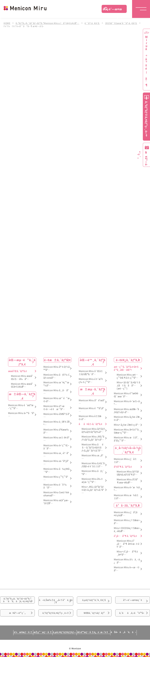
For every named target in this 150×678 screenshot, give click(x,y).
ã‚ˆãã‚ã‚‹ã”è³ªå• (132, 629)
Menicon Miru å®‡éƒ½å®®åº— (56, 368)
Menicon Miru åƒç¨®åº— (93, 473)
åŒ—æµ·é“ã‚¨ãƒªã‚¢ (22, 362)
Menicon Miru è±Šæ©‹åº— (90, 418)
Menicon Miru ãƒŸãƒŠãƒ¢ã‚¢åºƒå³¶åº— (128, 473)
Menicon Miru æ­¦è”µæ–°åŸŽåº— (56, 502)
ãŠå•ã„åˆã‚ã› (132, 655)
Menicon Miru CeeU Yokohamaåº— (56, 494)
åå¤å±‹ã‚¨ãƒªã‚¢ (90, 424)
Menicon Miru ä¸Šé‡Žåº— (56, 423)
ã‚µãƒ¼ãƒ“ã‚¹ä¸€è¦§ (94, 602)
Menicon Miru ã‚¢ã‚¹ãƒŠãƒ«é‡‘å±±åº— (93, 465)
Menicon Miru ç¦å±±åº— (125, 461)
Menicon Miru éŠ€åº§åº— (56, 416)
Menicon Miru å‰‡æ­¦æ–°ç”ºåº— (92, 480)
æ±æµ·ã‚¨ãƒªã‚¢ (92, 391)
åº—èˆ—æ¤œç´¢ (112, 10)
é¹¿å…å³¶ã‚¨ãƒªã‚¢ (125, 536)
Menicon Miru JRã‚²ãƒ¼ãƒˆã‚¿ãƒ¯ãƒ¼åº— (93, 438)
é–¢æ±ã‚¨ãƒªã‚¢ (57, 360)
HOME (7, 23)
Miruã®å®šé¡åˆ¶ (146, 61)
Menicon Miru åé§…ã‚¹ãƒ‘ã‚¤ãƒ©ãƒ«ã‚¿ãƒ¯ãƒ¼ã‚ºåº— (92, 447)
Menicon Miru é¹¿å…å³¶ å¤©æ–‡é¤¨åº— (128, 543)
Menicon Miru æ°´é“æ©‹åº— (56, 400)
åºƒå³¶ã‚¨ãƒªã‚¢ (123, 467)
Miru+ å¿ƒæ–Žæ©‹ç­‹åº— (127, 424)
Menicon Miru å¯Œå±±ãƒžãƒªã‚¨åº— (91, 373)
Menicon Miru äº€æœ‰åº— (56, 431)
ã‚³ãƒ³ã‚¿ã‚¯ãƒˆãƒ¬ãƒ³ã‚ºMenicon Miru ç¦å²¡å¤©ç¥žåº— (48, 23)
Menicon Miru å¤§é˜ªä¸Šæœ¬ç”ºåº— (127, 431)
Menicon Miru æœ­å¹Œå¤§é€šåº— (22, 385)
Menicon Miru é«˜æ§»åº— (126, 403)
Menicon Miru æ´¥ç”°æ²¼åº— (56, 384)
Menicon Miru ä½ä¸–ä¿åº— (127, 561)
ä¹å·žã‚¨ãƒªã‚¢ (128, 505)
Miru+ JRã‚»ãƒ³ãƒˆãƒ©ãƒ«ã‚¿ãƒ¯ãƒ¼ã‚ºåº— (93, 490)
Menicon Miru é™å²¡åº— (91, 410)
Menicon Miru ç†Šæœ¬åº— (127, 522)
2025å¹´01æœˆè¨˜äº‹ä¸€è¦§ (123, 23)
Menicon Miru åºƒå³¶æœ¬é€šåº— (127, 481)
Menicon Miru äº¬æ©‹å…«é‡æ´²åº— (54, 408)
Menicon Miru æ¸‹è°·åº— (56, 455)
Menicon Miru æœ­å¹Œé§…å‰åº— (22, 378)
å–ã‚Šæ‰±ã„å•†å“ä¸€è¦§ (55, 604)
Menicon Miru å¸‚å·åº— (55, 392)
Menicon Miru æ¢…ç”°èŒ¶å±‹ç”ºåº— (127, 376)
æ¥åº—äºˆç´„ (17, 627)
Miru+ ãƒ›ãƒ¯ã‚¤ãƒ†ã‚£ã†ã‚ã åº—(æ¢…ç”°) (128, 385)
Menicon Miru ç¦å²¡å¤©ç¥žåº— (125, 514)
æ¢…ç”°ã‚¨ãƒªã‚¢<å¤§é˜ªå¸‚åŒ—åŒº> (126, 368)
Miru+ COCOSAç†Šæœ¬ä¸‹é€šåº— (127, 530)
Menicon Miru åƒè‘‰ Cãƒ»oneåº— (56, 376)
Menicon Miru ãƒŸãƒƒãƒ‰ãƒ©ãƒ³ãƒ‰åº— (93, 430)
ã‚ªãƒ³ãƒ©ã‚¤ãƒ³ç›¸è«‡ (55, 629)
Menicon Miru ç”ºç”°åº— (55, 478)
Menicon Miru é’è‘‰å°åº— (55, 486)
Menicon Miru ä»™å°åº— (21, 415)
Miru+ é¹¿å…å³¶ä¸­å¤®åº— (127, 553)
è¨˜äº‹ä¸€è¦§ (94, 23)
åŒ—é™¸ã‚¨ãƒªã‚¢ (92, 362)
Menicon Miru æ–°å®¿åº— (55, 463)
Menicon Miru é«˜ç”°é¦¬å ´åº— (56, 447)
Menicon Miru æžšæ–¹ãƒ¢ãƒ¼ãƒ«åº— (126, 411)
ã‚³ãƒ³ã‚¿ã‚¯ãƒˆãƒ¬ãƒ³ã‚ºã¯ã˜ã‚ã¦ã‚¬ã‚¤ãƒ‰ (17, 607)
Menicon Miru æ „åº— (92, 457)
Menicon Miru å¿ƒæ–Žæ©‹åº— (127, 419)
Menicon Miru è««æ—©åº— (126, 569)
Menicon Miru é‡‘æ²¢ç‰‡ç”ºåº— (91, 381)
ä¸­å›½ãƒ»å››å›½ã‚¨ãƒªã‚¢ (128, 450)
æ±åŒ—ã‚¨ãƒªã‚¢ (22, 396)
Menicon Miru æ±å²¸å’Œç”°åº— (126, 439)
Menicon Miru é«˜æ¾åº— (126, 489)
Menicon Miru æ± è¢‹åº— (56, 439)
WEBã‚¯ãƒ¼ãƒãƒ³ (94, 627)
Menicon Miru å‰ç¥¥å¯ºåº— (56, 470)
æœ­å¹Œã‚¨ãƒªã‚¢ (17, 371)
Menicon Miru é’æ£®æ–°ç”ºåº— (20, 407)
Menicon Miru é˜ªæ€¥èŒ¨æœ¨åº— (126, 395)
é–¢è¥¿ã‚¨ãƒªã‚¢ (128, 360)
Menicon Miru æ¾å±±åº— (126, 497)
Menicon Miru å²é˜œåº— (91, 402)
